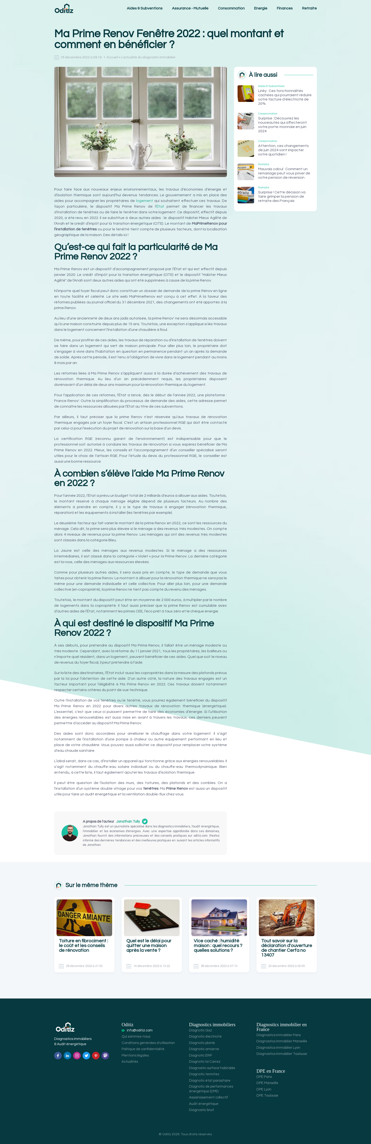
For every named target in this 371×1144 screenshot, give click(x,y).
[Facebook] (58, 1055)
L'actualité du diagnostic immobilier (148, 57)
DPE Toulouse (267, 1095)
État (160, 206)
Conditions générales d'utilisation (148, 1043)
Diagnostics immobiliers (212, 1024)
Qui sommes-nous (136, 1036)
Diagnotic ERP (200, 1055)
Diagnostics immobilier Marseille (281, 1041)
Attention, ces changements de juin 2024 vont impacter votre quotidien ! (283, 150)
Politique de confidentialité (143, 1049)
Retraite (309, 8)
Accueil (112, 57)
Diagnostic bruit (201, 1110)
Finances (285, 8)
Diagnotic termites (204, 1074)
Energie (260, 8)
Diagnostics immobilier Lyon (278, 1047)
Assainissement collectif (208, 1097)
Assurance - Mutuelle (190, 8)
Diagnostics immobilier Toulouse (281, 1054)
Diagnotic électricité (205, 1036)
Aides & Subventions (145, 8)
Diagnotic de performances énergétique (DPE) (211, 1089)
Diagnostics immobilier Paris (278, 1035)
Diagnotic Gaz (200, 1030)
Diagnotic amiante (204, 1049)
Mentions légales (135, 1055)
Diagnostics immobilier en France (281, 1027)
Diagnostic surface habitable (212, 1068)
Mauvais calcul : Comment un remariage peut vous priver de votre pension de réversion (284, 173)
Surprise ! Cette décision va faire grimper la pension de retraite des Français (281, 196)
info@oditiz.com (140, 1030)
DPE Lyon (263, 1089)
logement (144, 201)
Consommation (231, 8)
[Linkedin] (67, 1055)
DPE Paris (264, 1077)
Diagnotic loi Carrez (205, 1061)
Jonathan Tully (128, 821)
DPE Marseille (267, 1083)
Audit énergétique (203, 1104)
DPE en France (270, 1071)
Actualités (130, 1061)
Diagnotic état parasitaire (209, 1080)
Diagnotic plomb (202, 1043)
